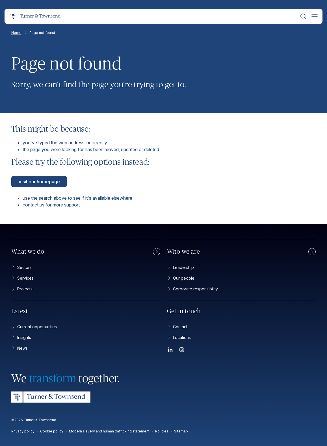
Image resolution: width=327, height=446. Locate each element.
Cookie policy (51, 431)
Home (19, 32)
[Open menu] (314, 16)
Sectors (21, 267)
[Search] (303, 16)
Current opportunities (34, 326)
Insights (21, 337)
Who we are (241, 251)
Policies (161, 431)
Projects (22, 288)
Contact (177, 326)
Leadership (180, 267)
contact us (33, 205)
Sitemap (181, 431)
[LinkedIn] (170, 350)
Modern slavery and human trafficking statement (109, 431)
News (19, 348)
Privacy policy (22, 431)
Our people (180, 278)
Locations (179, 337)
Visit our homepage (39, 181)
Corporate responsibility (192, 288)
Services (22, 278)
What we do (85, 251)
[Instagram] (181, 350)
